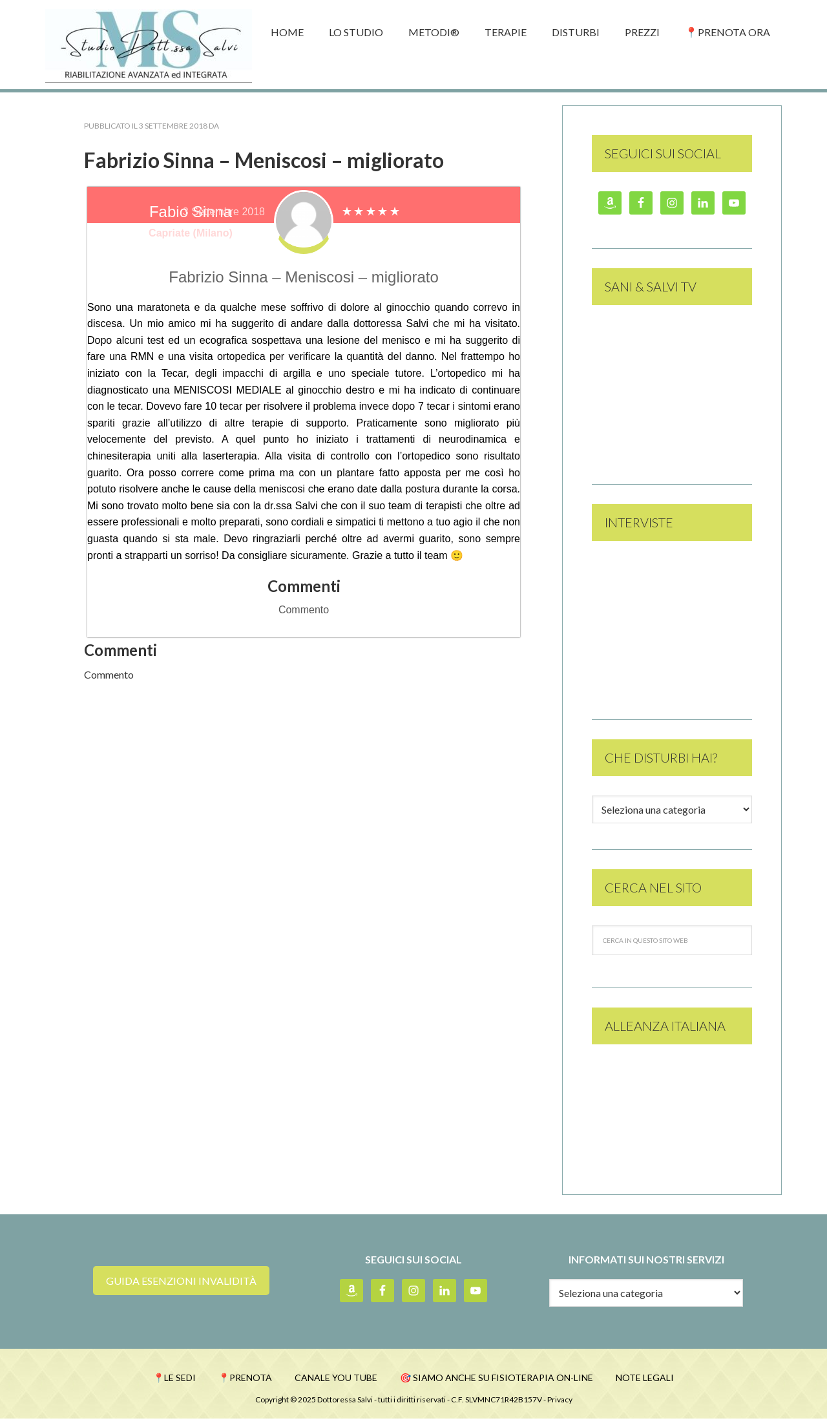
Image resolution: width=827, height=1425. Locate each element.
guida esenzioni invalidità (181, 1282)
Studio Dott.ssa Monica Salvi (148, 45)
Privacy (559, 1406)
